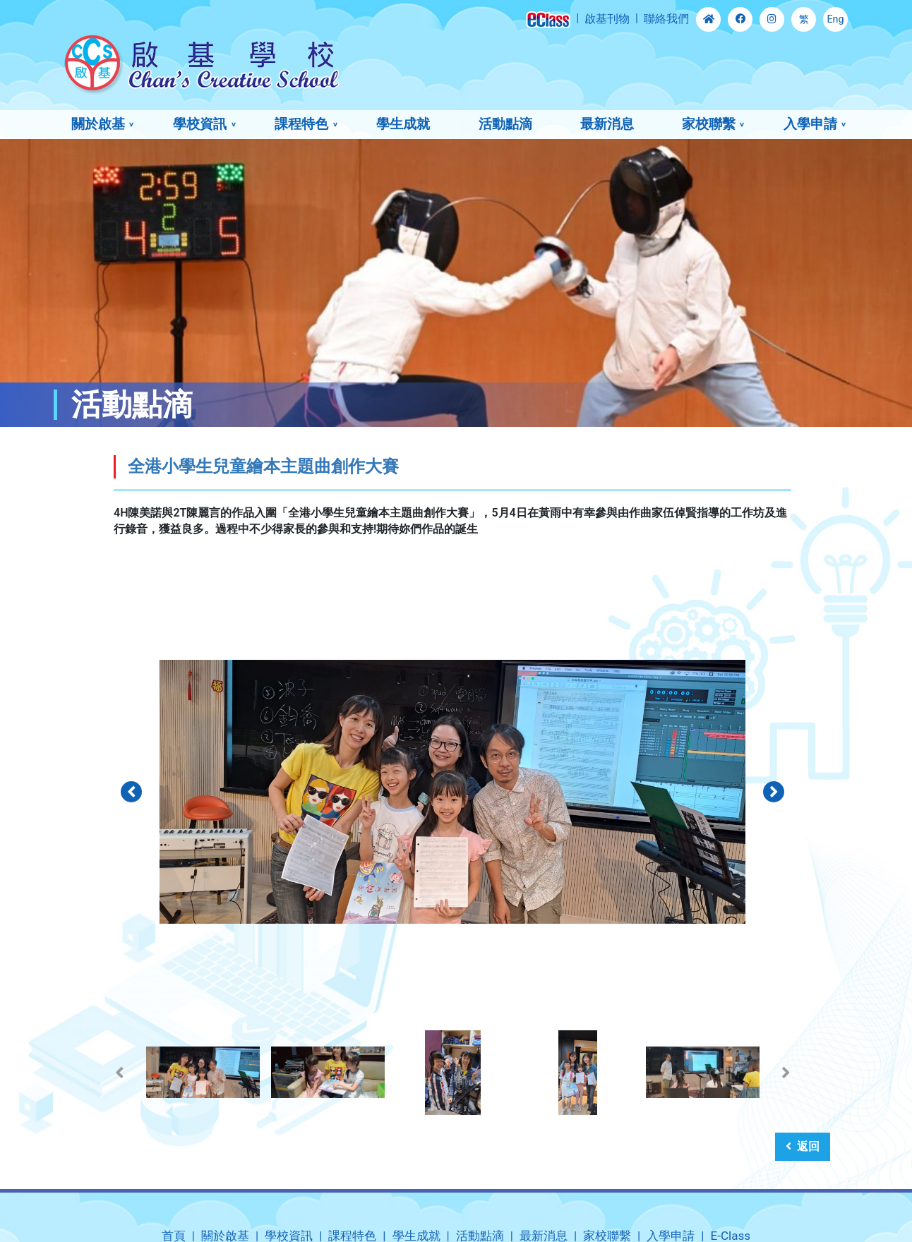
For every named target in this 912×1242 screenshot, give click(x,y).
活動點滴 (505, 124)
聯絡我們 (666, 18)
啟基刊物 (607, 18)
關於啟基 (98, 124)
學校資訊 (200, 124)
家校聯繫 (709, 124)
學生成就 (403, 124)
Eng (835, 19)
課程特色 (301, 124)
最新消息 (607, 124)
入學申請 (810, 124)
